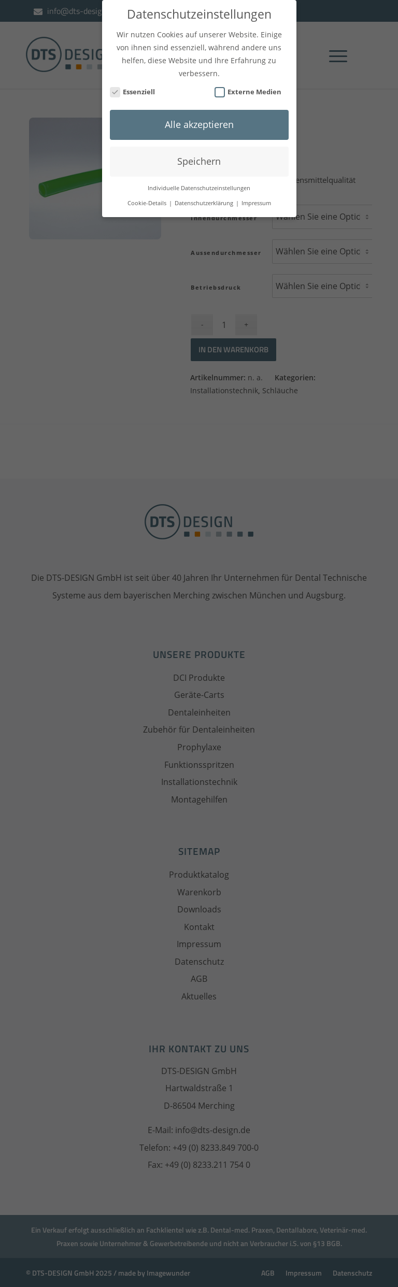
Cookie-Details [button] (147, 193)
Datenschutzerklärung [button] (205, 193)
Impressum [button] (256, 193)
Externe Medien (248, 82)
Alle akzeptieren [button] (199, 114)
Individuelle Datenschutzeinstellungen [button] (199, 178)
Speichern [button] (199, 151)
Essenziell (132, 82)
